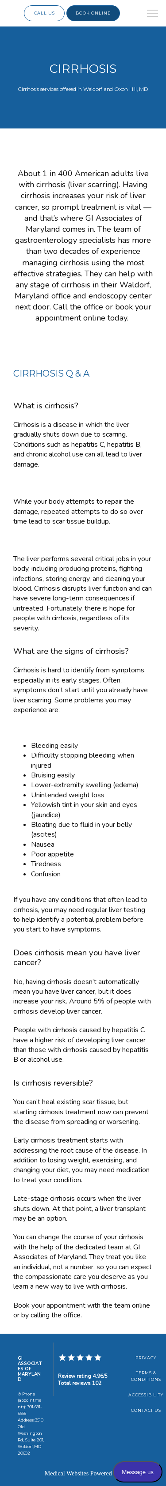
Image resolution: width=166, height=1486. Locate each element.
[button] (153, 14)
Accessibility (146, 1394)
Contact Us (146, 1410)
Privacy (146, 1357)
